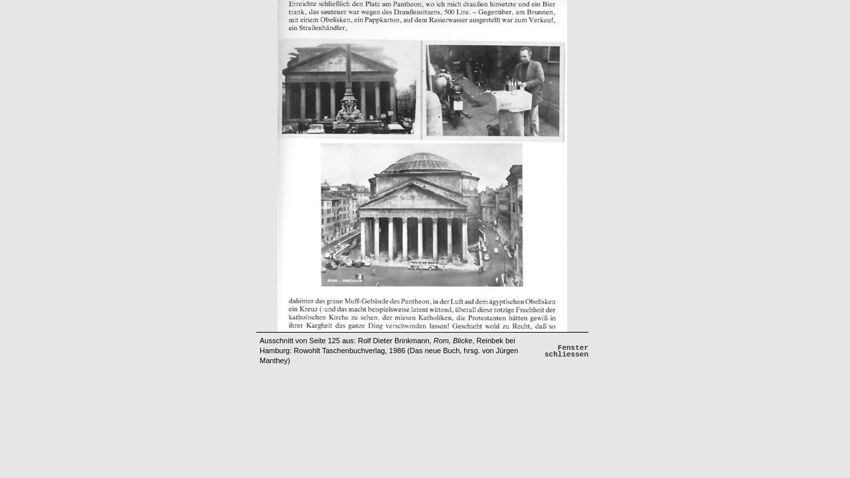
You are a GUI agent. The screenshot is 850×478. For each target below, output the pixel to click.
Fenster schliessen (566, 351)
